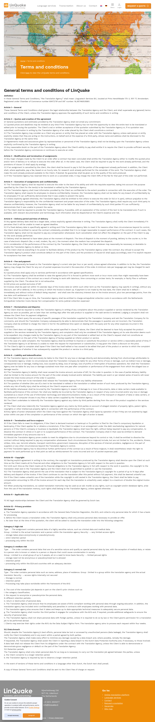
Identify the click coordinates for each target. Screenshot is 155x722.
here (27, 73)
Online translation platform (116, 695)
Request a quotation (113, 703)
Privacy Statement (56, 718)
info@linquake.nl (50, 705)
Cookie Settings (34, 708)
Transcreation (66, 5)
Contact (93, 5)
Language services (46, 5)
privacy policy (16, 710)
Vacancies (108, 706)
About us (81, 5)
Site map (108, 709)
